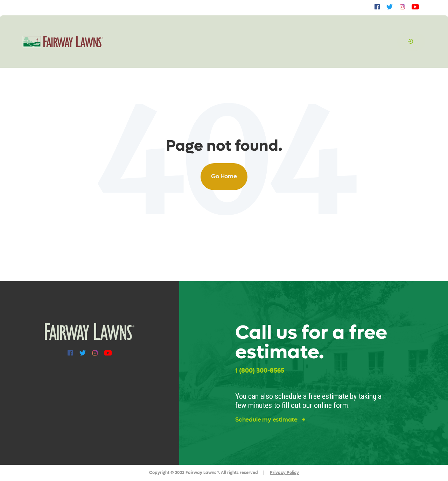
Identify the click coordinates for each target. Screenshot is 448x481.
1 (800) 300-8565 (259, 371)
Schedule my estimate (270, 420)
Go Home (224, 176)
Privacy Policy (284, 472)
